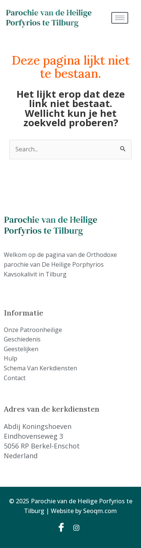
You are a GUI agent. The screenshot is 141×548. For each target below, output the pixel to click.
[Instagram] (79, 527)
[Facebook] (62, 527)
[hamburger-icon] (119, 18)
